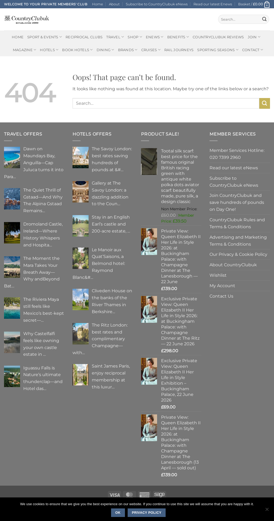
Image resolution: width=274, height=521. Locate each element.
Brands (128, 49)
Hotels (49, 49)
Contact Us (221, 296)
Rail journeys (178, 50)
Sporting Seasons (217, 49)
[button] (254, 4)
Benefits (178, 36)
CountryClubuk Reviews (218, 37)
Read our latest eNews (234, 167)
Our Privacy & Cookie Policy (238, 254)
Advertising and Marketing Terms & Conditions (238, 240)
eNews (154, 36)
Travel (115, 36)
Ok (118, 513)
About (114, 4)
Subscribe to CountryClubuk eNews (157, 4)
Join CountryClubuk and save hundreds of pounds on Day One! (237, 202)
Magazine (24, 49)
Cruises (151, 49)
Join (254, 36)
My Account (222, 285)
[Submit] (264, 19)
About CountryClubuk (233, 264)
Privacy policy (147, 513)
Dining (105, 49)
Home (97, 4)
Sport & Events (44, 36)
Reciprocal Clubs (84, 37)
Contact (252, 49)
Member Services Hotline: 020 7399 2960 (237, 154)
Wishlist (218, 275)
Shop (135, 36)
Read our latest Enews (212, 4)
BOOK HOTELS (77, 49)
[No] (267, 511)
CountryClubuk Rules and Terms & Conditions (237, 223)
